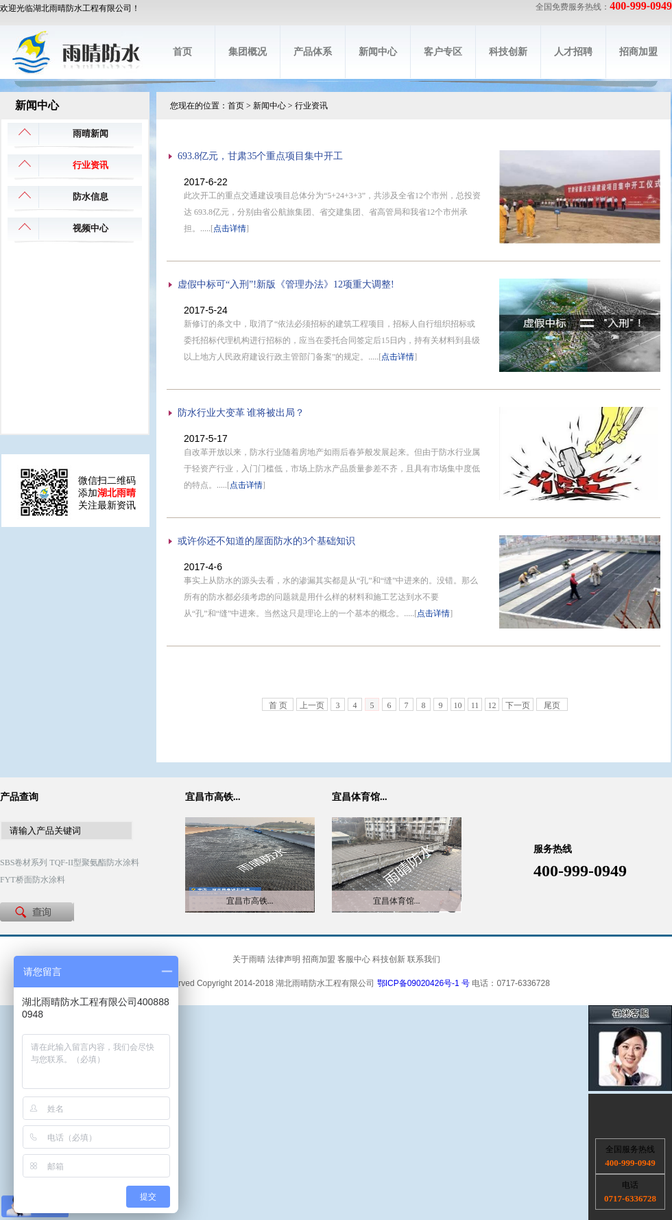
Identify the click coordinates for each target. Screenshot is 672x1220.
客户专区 (443, 52)
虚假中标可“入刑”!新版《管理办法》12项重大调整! (286, 284)
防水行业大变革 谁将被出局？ (241, 413)
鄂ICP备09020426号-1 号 (423, 983)
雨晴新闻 (90, 133)
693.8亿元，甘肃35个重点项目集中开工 (261, 156)
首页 (182, 52)
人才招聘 (573, 52)
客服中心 (353, 959)
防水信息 (90, 196)
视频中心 (90, 228)
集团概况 (247, 52)
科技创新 (508, 52)
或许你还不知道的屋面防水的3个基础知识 (266, 541)
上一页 (312, 705)
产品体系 (312, 52)
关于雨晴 (248, 959)
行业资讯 (90, 165)
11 (475, 705)
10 (458, 705)
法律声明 (283, 959)
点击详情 (229, 228)
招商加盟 (638, 52)
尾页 (552, 705)
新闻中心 (378, 52)
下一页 (517, 705)
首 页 (278, 705)
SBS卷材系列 (23, 862)
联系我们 (423, 959)
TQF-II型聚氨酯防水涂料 (94, 862)
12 (492, 705)
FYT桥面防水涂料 (32, 879)
